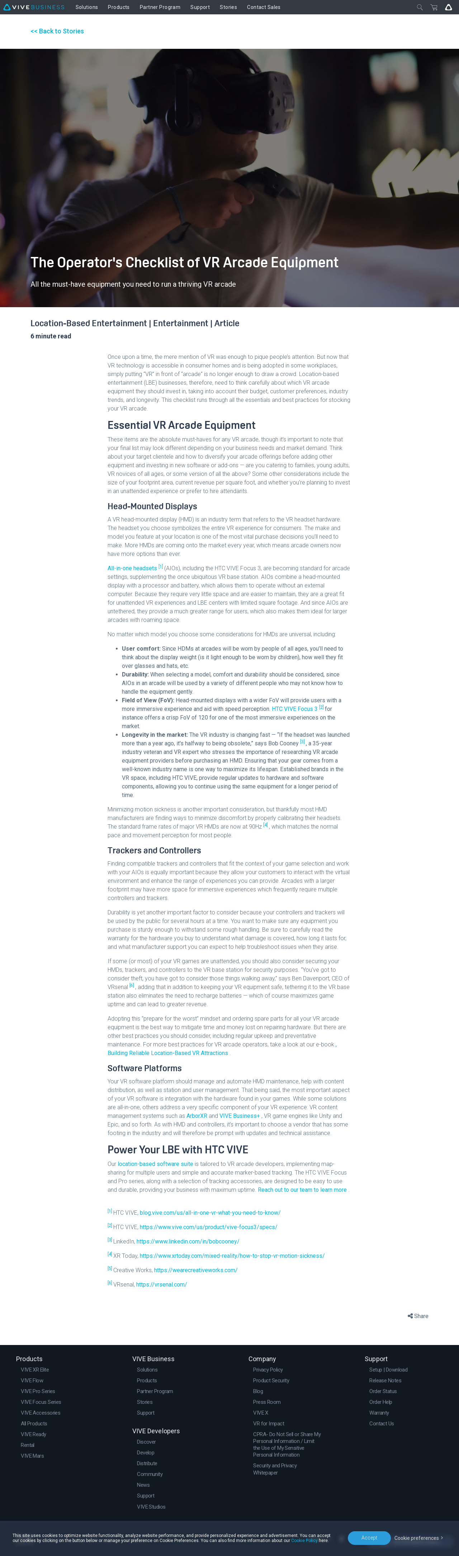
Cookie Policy (304, 1540)
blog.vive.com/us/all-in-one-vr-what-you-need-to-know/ (210, 1212)
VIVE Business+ (240, 1115)
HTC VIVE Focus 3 (295, 709)
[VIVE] (33, 7)
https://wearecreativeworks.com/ (196, 1270)
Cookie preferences (416, 1538)
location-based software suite (156, 1164)
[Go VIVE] (448, 7)
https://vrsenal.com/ (161, 1284)
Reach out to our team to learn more (303, 1189)
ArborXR (197, 1115)
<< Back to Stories (57, 31)
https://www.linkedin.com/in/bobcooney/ (188, 1241)
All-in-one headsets (133, 568)
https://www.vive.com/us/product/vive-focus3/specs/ (209, 1227)
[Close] (420, 7)
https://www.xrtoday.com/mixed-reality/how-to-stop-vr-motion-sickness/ (232, 1255)
